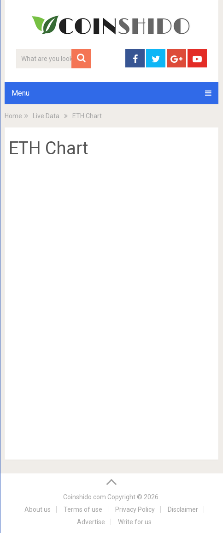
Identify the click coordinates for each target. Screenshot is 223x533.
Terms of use (83, 509)
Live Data (46, 116)
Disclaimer (183, 509)
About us (37, 509)
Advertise (91, 522)
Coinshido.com (84, 497)
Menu (20, 93)
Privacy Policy (135, 509)
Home (13, 116)
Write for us (135, 522)
